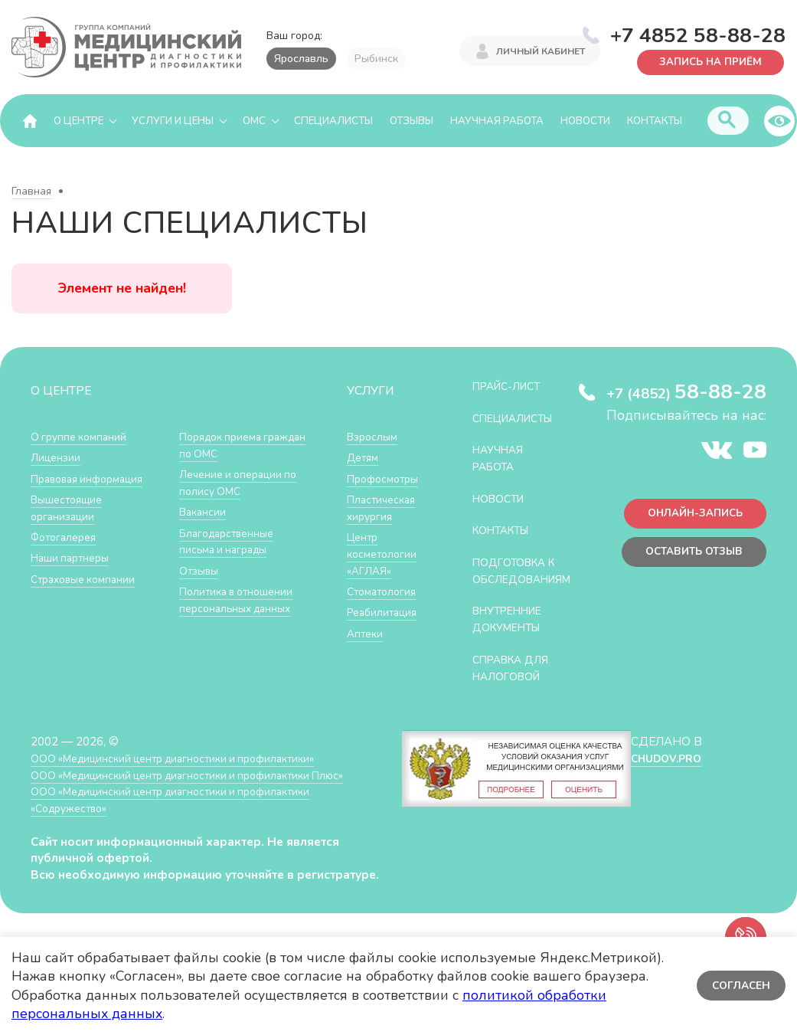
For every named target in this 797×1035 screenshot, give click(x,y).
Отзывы (411, 121)
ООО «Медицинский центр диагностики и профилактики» (186, 773)
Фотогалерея (67, 537)
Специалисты (333, 121)
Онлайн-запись (689, 516)
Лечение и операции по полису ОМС (243, 483)
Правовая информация (93, 478)
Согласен (739, 985)
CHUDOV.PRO (665, 773)
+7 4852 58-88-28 (698, 33)
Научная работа (497, 121)
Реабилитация (385, 611)
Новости (585, 121)
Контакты (654, 121)
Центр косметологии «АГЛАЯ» (384, 553)
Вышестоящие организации (70, 507)
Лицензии (57, 458)
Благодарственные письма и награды (231, 540)
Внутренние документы (513, 634)
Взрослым (374, 437)
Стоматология (384, 590)
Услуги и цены (173, 121)
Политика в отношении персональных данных (240, 598)
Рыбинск (376, 58)
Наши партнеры (73, 557)
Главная (31, 192)
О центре (78, 121)
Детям (364, 458)
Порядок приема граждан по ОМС (225, 445)
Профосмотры (386, 478)
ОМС (254, 121)
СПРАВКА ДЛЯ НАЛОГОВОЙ (515, 683)
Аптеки (366, 632)
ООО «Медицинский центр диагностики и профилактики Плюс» (202, 789)
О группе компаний (82, 437)
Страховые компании (88, 578)
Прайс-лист (511, 386)
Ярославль (301, 58)
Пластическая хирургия (384, 507)
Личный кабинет (540, 52)
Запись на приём (705, 61)
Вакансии (204, 511)
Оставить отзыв (688, 557)
